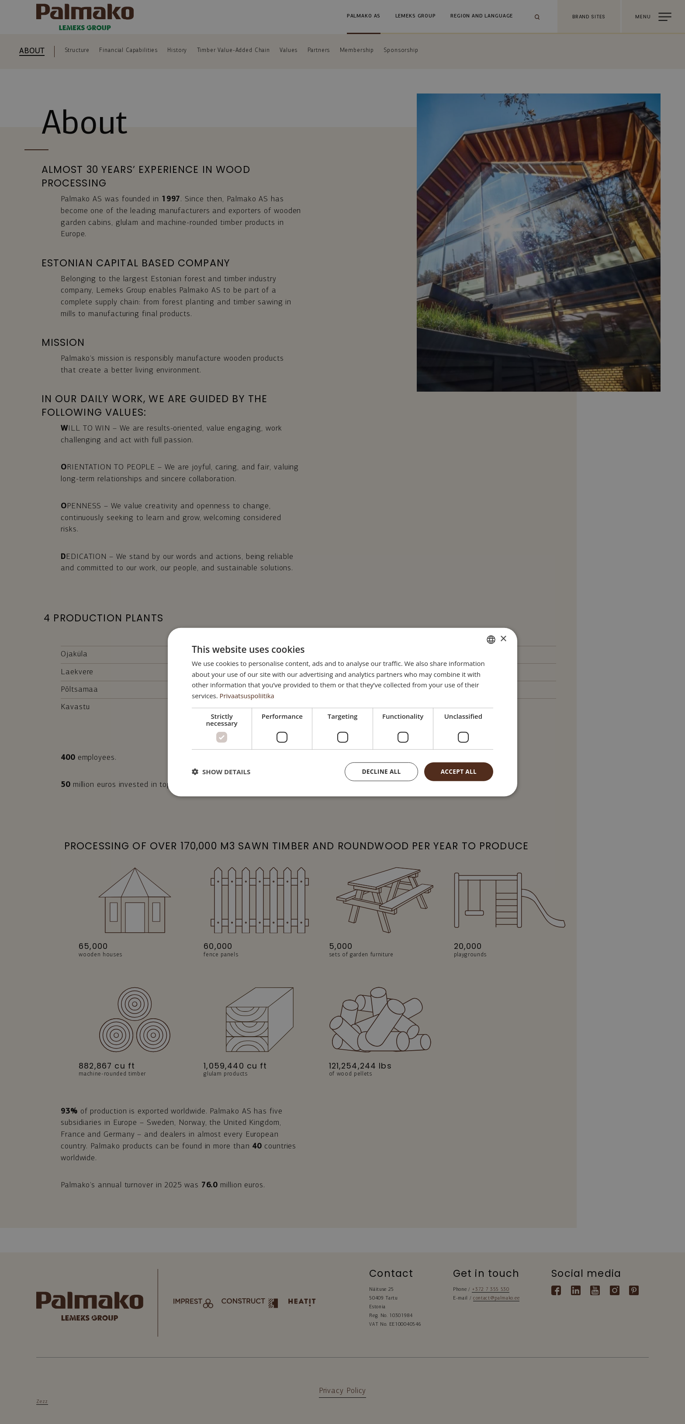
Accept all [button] (458, 771)
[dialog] (342, 711)
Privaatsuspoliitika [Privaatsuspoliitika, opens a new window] (247, 695)
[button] (221, 771)
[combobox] (491, 638)
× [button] (503, 638)
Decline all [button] (379, 771)
